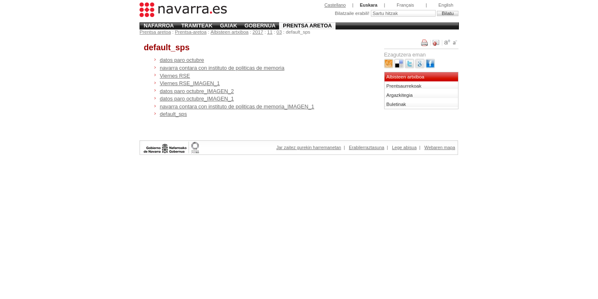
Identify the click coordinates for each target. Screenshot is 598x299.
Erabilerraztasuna (366, 147)
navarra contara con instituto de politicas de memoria (222, 68)
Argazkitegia (399, 95)
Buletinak (396, 104)
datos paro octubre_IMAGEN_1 (197, 99)
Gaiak (228, 25)
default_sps (173, 114)
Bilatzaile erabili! (352, 13)
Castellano (335, 4)
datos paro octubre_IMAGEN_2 (197, 91)
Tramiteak (196, 25)
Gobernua (260, 25)
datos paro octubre (182, 60)
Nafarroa (159, 25)
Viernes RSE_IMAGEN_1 (190, 83)
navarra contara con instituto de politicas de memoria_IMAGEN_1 (237, 106)
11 (269, 31)
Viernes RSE (175, 76)
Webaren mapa (439, 147)
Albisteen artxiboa (230, 31)
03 (279, 31)
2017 (257, 31)
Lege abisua (404, 147)
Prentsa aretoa (307, 25)
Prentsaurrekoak (404, 85)
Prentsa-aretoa (190, 31)
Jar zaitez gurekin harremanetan (308, 147)
